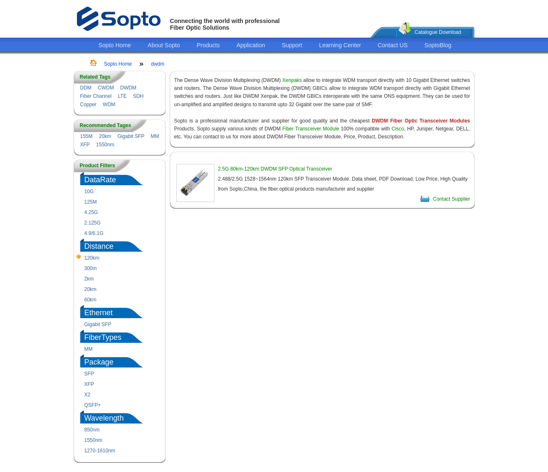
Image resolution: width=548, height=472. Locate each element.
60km (90, 300)
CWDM (106, 88)
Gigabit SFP (131, 136)
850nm (92, 430)
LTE (122, 96)
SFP (89, 374)
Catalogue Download (438, 32)
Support (292, 45)
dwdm (157, 64)
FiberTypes (103, 337)
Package (99, 362)
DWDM (128, 88)
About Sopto (164, 45)
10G (89, 191)
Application (251, 45)
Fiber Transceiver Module (310, 129)
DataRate (100, 180)
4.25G (91, 212)
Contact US (393, 45)
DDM (86, 88)
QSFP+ (92, 405)
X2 (87, 395)
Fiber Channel (96, 96)
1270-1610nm (99, 451)
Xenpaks (292, 80)
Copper (88, 104)
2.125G (92, 223)
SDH (138, 96)
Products (207, 45)
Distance (99, 246)
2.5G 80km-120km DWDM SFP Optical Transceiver (275, 169)
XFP (85, 145)
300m (90, 268)
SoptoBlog (437, 45)
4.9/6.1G (94, 233)
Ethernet (98, 313)
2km (89, 279)
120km (91, 258)
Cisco (398, 129)
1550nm (105, 145)
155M (86, 136)
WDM (109, 104)
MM (155, 136)
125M (90, 202)
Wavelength (104, 418)
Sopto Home (115, 45)
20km (105, 136)
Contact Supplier (451, 199)
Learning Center (340, 45)
